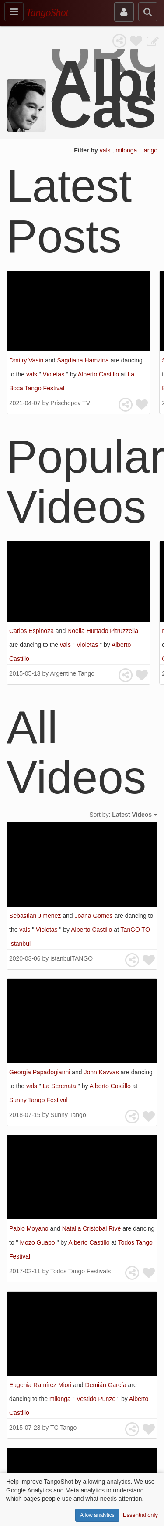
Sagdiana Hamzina (83, 360)
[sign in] (124, 12)
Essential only (140, 1515)
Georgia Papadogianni (40, 1072)
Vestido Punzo (97, 1398)
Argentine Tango (72, 673)
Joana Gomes (94, 915)
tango (149, 150)
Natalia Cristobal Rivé (92, 1228)
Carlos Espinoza (32, 630)
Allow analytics (97, 1515)
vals (106, 150)
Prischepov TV (70, 402)
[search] (147, 11)
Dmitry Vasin (27, 360)
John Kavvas (102, 1072)
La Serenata (60, 1086)
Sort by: (123, 814)
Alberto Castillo (99, 374)
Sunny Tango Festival (38, 1099)
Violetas (54, 374)
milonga (127, 150)
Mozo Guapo (38, 1242)
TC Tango (63, 1427)
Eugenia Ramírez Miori (41, 1384)
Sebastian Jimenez (36, 915)
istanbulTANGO (71, 958)
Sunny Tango (68, 1114)
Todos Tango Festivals (80, 1271)
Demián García (106, 1384)
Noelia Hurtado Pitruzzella (102, 630)
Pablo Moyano (29, 1228)
